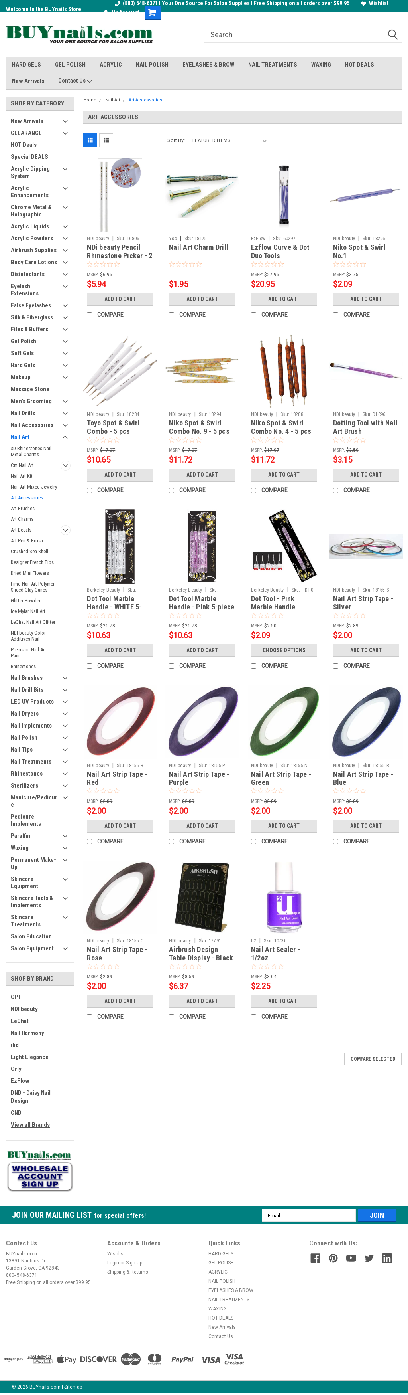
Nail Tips (22, 749)
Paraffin (20, 835)
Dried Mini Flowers (30, 573)
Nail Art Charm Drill (198, 247)
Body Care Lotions (34, 262)
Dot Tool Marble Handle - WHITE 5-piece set (114, 606)
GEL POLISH (70, 64)
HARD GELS (26, 64)
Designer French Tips (32, 562)
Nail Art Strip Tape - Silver (363, 602)
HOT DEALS (359, 64)
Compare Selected (373, 1059)
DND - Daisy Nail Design (31, 1096)
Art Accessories (27, 498)
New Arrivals (28, 81)
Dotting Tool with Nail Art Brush (365, 427)
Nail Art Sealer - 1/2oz (275, 953)
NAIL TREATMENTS (272, 64)
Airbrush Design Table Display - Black (201, 953)
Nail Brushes (27, 677)
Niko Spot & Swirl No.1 (359, 251)
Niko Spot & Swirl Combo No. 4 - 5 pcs (281, 427)
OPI (15, 997)
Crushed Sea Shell (29, 551)
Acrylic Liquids (30, 226)
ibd (15, 1045)
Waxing (20, 847)
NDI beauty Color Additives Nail (28, 636)
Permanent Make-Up (33, 863)
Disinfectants (28, 274)
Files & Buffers (29, 329)
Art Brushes (23, 508)
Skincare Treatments (26, 921)
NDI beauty (24, 1009)
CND (16, 1112)
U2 (254, 941)
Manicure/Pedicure (34, 801)
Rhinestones (23, 666)
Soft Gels (22, 353)
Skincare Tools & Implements (32, 901)
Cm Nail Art (22, 465)
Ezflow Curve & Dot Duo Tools (280, 251)
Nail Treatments (31, 761)
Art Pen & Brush (27, 541)
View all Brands (30, 1124)
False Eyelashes (31, 305)
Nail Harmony (27, 1033)
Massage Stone (30, 389)
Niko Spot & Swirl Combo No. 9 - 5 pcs (199, 427)
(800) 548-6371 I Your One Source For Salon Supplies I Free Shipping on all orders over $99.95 (232, 3)
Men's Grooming (31, 401)
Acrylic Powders (32, 238)
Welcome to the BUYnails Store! (44, 9)
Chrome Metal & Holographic (31, 211)
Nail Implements (31, 725)
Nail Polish (24, 737)
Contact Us (75, 81)
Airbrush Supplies (34, 250)
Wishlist (374, 3)
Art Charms (22, 519)
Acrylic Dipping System (30, 172)
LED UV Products (32, 701)
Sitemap (73, 1387)
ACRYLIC (111, 64)
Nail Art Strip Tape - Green (281, 778)
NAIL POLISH (152, 64)
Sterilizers (24, 785)
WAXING (321, 64)
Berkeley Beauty (103, 590)
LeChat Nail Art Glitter (33, 622)
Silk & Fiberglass (32, 317)
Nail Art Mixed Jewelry (34, 487)
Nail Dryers (25, 713)
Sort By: (176, 140)
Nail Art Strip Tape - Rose (117, 953)
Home (89, 100)
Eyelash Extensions (25, 290)
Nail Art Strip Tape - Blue (363, 778)
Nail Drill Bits (27, 689)
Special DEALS (29, 156)
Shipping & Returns (127, 1272)
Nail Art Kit (22, 476)
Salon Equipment (32, 948)
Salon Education (31, 936)
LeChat (20, 1021)
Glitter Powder (26, 601)
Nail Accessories (32, 425)
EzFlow (20, 1080)
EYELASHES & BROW (208, 64)
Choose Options (284, 650)
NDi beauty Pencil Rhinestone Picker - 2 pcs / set (119, 255)
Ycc (173, 238)
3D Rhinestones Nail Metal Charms (31, 451)
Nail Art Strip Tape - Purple (199, 778)
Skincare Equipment (24, 882)
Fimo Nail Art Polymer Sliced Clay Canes (33, 587)
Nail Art (20, 437)
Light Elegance (30, 1057)
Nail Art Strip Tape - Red (117, 778)
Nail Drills (23, 413)
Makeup (21, 377)
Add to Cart (120, 299)
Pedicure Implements (26, 820)
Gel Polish (23, 341)
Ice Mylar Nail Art (28, 611)
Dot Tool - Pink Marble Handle (273, 602)
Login (113, 1263)
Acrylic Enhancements (30, 191)
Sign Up (134, 1263)
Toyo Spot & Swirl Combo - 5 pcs (113, 427)
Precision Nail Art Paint (28, 653)
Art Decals (21, 530)
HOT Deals (24, 144)
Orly (16, 1068)
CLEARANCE (26, 133)
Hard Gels (23, 365)
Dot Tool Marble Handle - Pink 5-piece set (201, 606)
